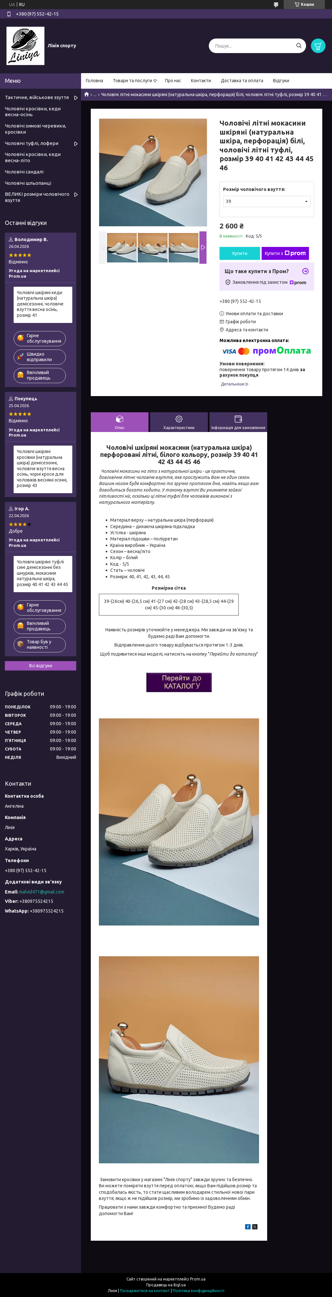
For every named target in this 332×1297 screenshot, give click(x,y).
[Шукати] (298, 46)
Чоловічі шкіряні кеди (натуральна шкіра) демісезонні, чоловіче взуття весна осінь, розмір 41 (40, 304)
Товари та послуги (132, 80)
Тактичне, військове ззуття (37, 97)
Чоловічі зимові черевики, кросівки (35, 129)
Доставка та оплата (242, 80)
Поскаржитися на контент (145, 1291)
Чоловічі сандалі (24, 171)
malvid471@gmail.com (41, 891)
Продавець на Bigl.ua (166, 1285)
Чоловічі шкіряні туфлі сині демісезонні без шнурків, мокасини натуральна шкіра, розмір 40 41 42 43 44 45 (42, 573)
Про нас (173, 80)
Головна (94, 80)
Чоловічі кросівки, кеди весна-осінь (33, 111)
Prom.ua (198, 1279)
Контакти (201, 80)
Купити (239, 253)
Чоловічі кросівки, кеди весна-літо (33, 157)
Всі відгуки (40, 665)
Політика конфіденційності (198, 1291)
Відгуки (281, 80)
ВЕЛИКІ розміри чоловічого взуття (37, 197)
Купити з (285, 253)
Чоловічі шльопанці (28, 183)
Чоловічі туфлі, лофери (31, 143)
